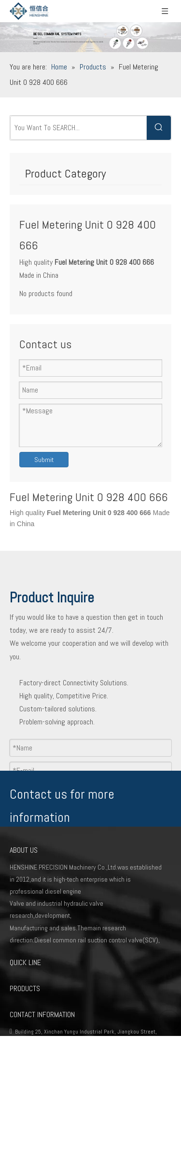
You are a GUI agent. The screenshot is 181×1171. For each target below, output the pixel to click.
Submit (44, 459)
